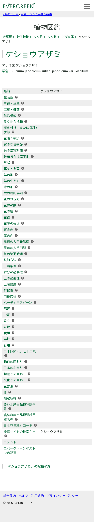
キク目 (38, 36)
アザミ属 (68, 36)
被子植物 (23, 36)
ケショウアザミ (51, 431)
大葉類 (7, 36)
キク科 (52, 36)
